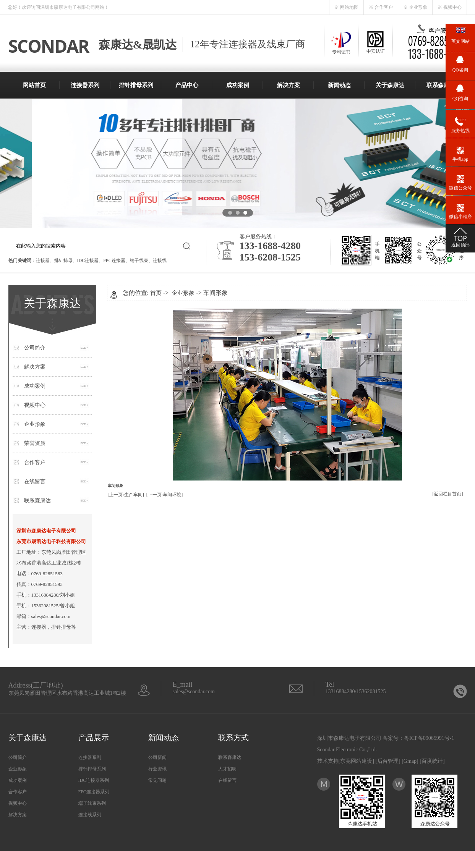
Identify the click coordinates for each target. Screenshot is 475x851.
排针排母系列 (136, 85)
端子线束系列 (92, 803)
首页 (156, 293)
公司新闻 (157, 757)
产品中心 (186, 85)
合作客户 (34, 462)
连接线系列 (89, 814)
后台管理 (388, 761)
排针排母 (63, 260)
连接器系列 (85, 85)
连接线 (160, 260)
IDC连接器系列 (93, 780)
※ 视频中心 (450, 7)
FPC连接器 (114, 260)
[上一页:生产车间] (126, 494)
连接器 (43, 260)
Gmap (410, 761)
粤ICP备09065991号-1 (429, 738)
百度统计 (432, 761)
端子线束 (139, 260)
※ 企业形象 (415, 7)
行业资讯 (157, 769)
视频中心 (34, 405)
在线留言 (34, 481)
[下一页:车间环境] (164, 494)
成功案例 (237, 85)
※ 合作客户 (381, 7)
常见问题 (157, 780)
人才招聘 (227, 769)
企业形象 (34, 424)
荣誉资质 (34, 443)
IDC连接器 (88, 260)
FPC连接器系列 (93, 791)
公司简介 (34, 348)
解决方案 (288, 85)
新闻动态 (339, 85)
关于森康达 (390, 85)
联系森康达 (440, 85)
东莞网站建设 (356, 761)
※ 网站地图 (346, 7)
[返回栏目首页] (448, 494)
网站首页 (34, 85)
